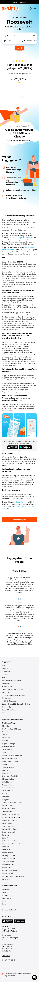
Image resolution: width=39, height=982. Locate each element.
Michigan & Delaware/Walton (12, 755)
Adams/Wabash (7, 853)
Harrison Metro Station (10, 829)
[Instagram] (9, 960)
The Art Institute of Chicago (11, 729)
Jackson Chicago (8, 861)
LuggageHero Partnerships (13, 689)
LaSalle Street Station (9, 841)
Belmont (5, 838)
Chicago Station (7, 823)
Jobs (6, 674)
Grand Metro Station (9, 832)
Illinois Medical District (9, 788)
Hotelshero (6, 683)
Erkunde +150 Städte (9, 910)
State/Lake (6, 850)
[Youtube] (12, 960)
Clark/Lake (6, 879)
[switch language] (30, 8)
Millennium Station (8, 858)
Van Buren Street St (9, 808)
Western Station (7, 791)
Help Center (6, 692)
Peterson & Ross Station (10, 814)
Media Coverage (10, 701)
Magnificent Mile (7, 873)
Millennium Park (7, 773)
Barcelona (5, 889)
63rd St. (4, 794)
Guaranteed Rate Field (10, 776)
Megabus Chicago (8, 744)
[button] (34, 977)
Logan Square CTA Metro (11, 817)
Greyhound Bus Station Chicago (13, 876)
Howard (5, 741)
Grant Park (6, 732)
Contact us (6, 955)
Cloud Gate (6, 726)
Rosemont (5, 797)
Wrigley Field (6, 867)
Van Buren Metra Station (10, 758)
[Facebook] (2, 960)
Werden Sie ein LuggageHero (12, 680)
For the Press (6, 698)
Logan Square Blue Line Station (13, 844)
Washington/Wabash (9, 870)
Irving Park (5, 800)
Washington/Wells (8, 855)
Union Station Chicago (10, 761)
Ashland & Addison (8, 746)
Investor (7, 671)
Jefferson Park (7, 811)
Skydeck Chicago (8, 767)
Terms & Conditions (9, 710)
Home (4, 666)
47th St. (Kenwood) (8, 826)
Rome (4, 904)
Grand (4, 752)
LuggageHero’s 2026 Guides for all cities (16, 704)
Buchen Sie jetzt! (19, 519)
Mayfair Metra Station (9, 820)
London (4, 895)
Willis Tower (6, 735)
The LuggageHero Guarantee (14, 695)
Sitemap (5, 713)
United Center (7, 782)
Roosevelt (5, 847)
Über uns (5, 669)
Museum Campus (8, 785)
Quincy (4, 764)
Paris (4, 901)
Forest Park (6, 738)
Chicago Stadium (8, 779)
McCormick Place (8, 864)
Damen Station (7, 805)
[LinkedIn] (15, 960)
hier (3, 463)
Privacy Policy (7, 707)
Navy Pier (5, 770)
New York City (7, 898)
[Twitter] (6, 960)
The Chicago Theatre (9, 723)
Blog (3, 677)
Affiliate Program (8, 686)
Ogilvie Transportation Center (12, 802)
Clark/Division (7, 749)
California (5, 835)
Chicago (5, 892)
